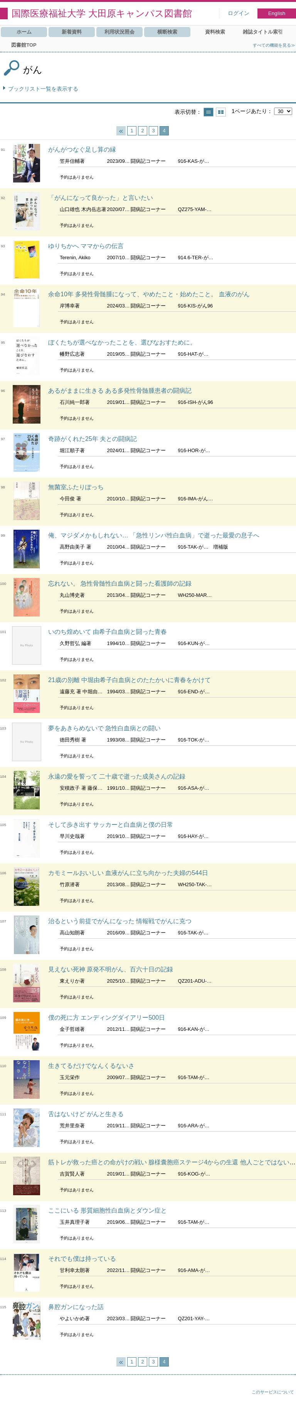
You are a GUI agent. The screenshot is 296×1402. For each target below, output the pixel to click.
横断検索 (167, 32)
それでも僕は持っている (82, 1258)
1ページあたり (249, 111)
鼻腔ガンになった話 (76, 1307)
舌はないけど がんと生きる (86, 1114)
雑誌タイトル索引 (263, 32)
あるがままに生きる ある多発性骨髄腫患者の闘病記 (120, 390)
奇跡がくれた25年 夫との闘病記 (92, 439)
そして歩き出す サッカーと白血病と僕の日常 (110, 824)
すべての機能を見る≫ (274, 45)
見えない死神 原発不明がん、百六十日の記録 (110, 969)
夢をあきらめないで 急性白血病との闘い (104, 728)
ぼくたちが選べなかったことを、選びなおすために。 (122, 342)
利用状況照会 (119, 32)
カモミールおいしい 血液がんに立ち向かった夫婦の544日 (128, 873)
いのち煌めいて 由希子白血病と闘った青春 (107, 631)
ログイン (238, 13)
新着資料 (72, 32)
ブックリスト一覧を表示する (43, 89)
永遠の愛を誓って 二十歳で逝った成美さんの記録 (116, 776)
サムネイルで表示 (221, 112)
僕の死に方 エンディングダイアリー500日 (106, 1017)
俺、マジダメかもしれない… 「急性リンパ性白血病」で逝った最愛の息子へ (153, 535)
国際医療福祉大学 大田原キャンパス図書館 (102, 13)
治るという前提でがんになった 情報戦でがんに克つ (120, 921)
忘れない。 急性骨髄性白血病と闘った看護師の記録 (120, 583)
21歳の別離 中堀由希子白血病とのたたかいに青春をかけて (129, 680)
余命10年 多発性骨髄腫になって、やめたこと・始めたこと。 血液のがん (149, 294)
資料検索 (215, 32)
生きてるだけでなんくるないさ (91, 1065)
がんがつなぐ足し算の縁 (82, 149)
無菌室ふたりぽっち (76, 487)
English (277, 13)
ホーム (24, 32)
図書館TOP (23, 45)
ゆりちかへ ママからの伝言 (86, 246)
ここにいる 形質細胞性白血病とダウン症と (107, 1210)
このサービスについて (273, 1392)
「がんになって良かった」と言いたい (100, 197)
